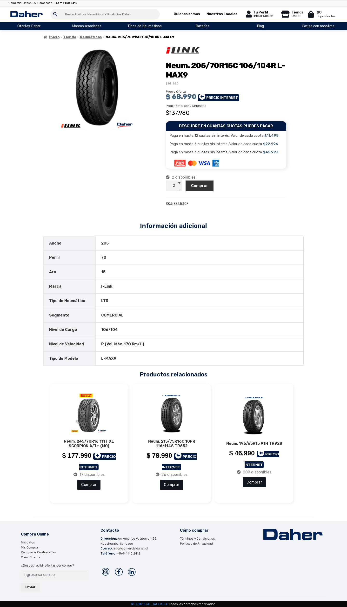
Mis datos (28, 542)
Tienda (69, 37)
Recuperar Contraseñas (38, 552)
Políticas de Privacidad (196, 543)
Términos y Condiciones (197, 538)
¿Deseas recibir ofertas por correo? (47, 565)
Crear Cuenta (30, 557)
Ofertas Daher (28, 26)
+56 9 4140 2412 (65, 3)
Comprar (199, 185)
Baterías (202, 26)
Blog (260, 26)
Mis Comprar (30, 547)
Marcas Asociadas (86, 26)
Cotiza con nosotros (318, 26)
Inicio (54, 37)
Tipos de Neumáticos (144, 26)
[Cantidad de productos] (174, 186)
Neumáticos (91, 37)
